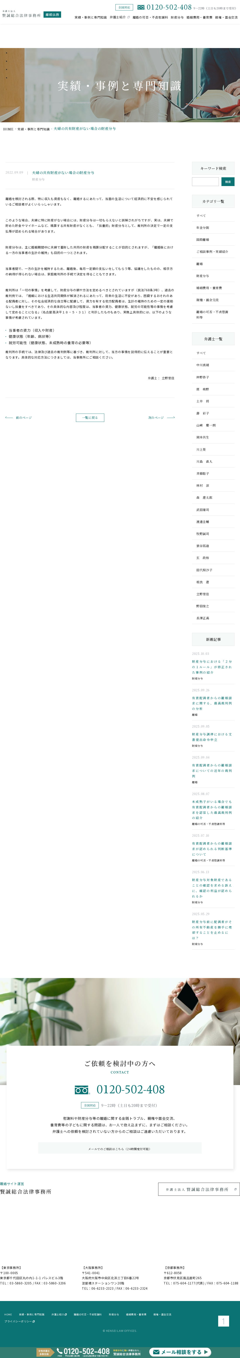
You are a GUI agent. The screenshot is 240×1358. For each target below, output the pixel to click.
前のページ (31, 417)
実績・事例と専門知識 (91, 17)
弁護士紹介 (118, 17)
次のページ (149, 417)
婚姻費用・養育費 (199, 17)
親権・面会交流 (226, 17)
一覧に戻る (90, 417)
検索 (228, 181)
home (9, 128)
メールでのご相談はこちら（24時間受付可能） (120, 1153)
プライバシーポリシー (19, 1326)
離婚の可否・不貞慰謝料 (150, 17)
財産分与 (177, 17)
